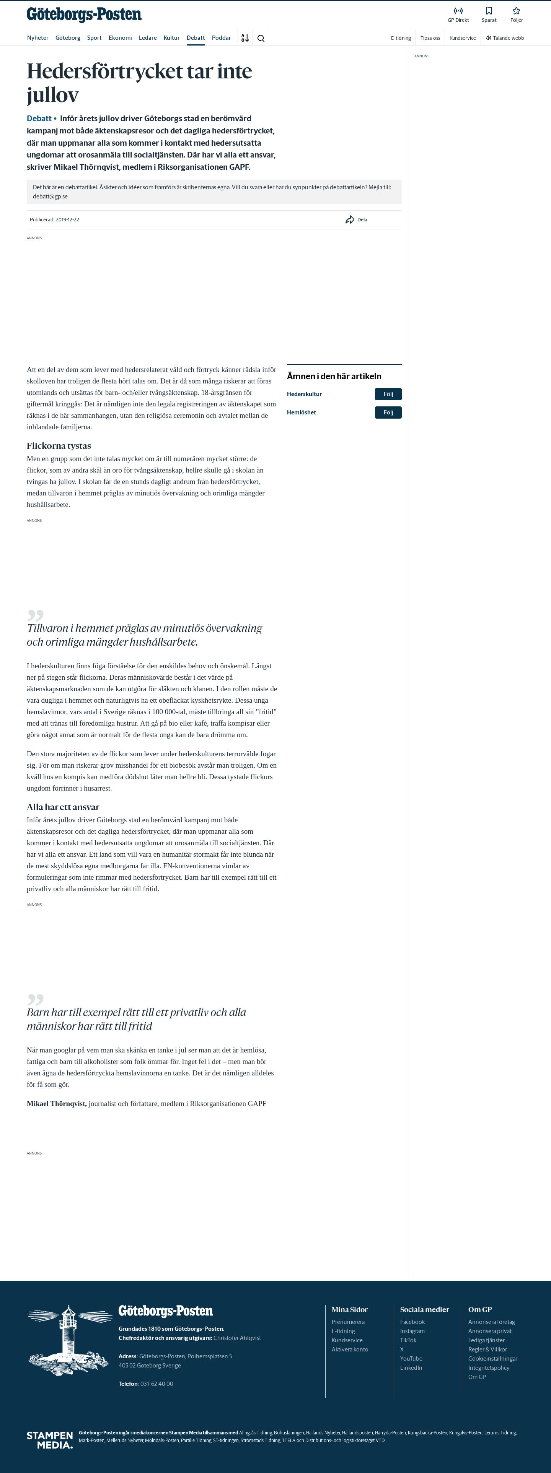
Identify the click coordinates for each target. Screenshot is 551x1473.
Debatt (196, 37)
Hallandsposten (357, 1433)
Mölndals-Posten (162, 1440)
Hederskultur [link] (304, 394)
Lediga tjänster (486, 1340)
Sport (94, 37)
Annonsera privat (490, 1331)
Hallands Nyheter (323, 1433)
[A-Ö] (245, 37)
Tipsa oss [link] (430, 38)
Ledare (148, 37)
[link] (84, 15)
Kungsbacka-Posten (427, 1433)
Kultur (172, 37)
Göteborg (67, 37)
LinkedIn (411, 1367)
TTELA (288, 1440)
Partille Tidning (196, 1440)
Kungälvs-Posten (466, 1433)
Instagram (412, 1331)
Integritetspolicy (489, 1367)
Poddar (221, 37)
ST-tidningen (226, 1440)
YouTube (411, 1358)
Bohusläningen (289, 1433)
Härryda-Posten (390, 1433)
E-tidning (343, 1331)
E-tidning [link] (401, 38)
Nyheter (38, 37)
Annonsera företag (491, 1321)
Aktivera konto (350, 1349)
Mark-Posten (91, 1440)
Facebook (412, 1321)
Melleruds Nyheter (124, 1440)
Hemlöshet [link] (301, 412)
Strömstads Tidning (260, 1440)
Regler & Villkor (487, 1349)
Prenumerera (348, 1321)
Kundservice (347, 1340)
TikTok (408, 1340)
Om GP (477, 1376)
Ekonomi (120, 37)
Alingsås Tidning (255, 1433)
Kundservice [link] (463, 38)
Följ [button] (388, 394)
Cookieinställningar (492, 1358)
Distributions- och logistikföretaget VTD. (345, 1440)
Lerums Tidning (500, 1433)
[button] (260, 38)
